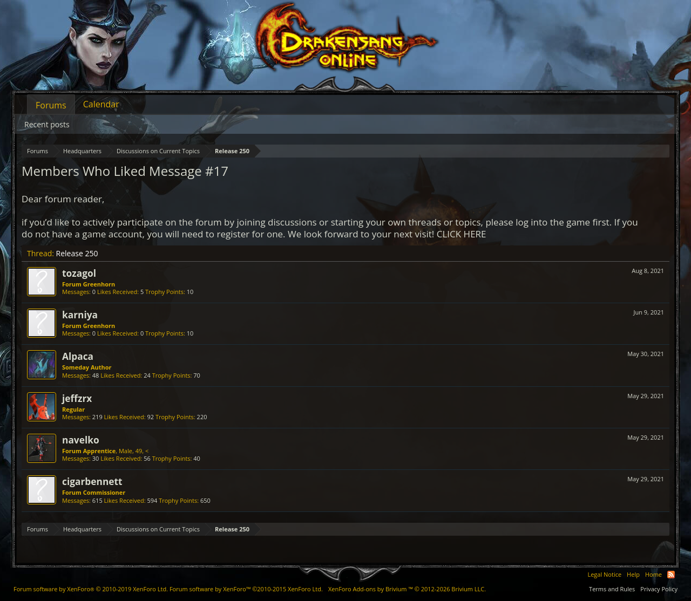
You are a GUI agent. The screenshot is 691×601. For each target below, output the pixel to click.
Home (653, 574)
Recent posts (47, 124)
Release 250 (77, 253)
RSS (671, 574)
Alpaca (77, 356)
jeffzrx (77, 398)
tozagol (79, 273)
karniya (80, 314)
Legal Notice (604, 574)
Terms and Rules (612, 589)
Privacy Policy (659, 589)
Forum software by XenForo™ (246, 589)
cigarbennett (92, 481)
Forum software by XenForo (90, 589)
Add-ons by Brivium (407, 589)
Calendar (101, 104)
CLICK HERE (461, 234)
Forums (51, 105)
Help (633, 574)
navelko (80, 439)
